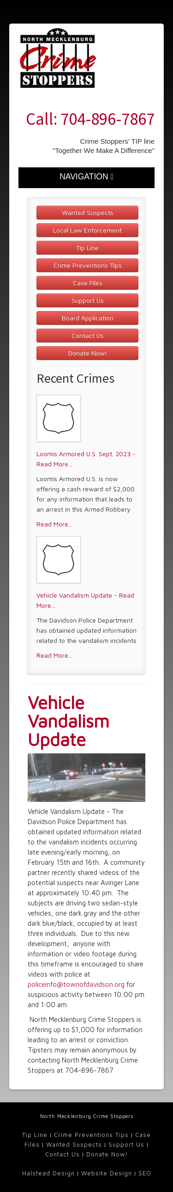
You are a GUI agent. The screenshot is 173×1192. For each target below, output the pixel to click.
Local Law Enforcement (87, 230)
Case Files (87, 283)
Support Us (88, 300)
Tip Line (87, 247)
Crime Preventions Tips (88, 265)
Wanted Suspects (87, 212)
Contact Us (88, 335)
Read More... (54, 524)
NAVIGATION (86, 176)
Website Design (106, 1173)
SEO (144, 1173)
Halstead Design (48, 1173)
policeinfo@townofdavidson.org (76, 984)
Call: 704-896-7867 (90, 118)
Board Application (87, 318)
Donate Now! (87, 353)
